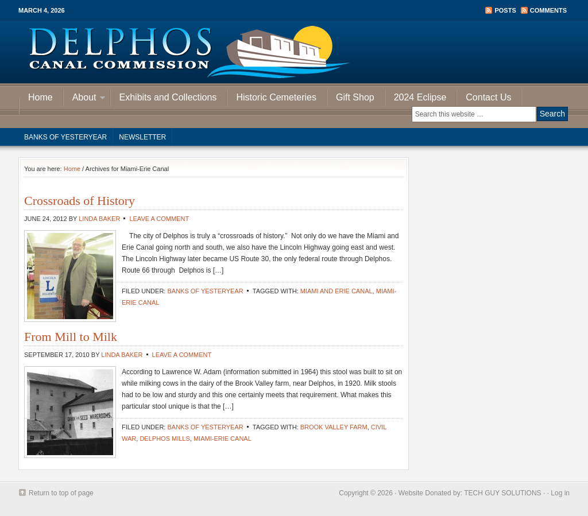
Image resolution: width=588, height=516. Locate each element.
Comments (548, 10)
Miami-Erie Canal (223, 438)
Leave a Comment (159, 218)
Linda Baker (99, 218)
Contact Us (488, 97)
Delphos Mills (164, 438)
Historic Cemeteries (276, 97)
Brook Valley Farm (334, 427)
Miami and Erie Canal (336, 291)
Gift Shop (355, 97)
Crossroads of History (79, 200)
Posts (505, 10)
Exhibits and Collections (168, 97)
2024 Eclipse (420, 97)
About (84, 99)
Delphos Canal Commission (294, 51)
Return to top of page (61, 493)
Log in (560, 493)
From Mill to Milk (70, 336)
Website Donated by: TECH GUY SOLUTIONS (470, 493)
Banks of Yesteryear (65, 137)
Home (40, 97)
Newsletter (142, 137)
